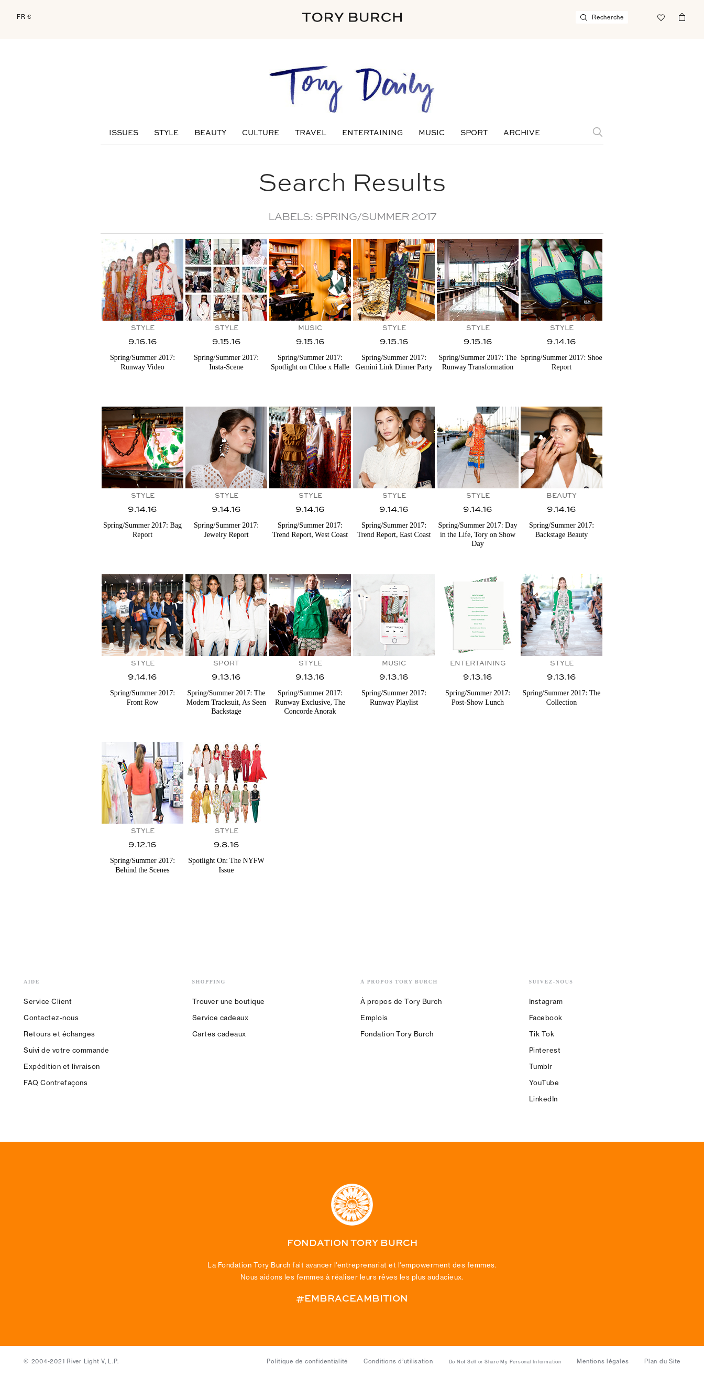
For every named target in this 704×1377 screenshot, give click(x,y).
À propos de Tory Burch (401, 1001)
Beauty (210, 133)
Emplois (374, 1017)
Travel (310, 133)
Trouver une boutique (228, 1001)
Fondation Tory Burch (396, 1034)
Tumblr (541, 1066)
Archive (521, 133)
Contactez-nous (51, 1017)
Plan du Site (662, 1361)
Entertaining (372, 133)
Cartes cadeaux (219, 1034)
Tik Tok (542, 1034)
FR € (24, 16)
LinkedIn (543, 1099)
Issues (123, 133)
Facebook (546, 1017)
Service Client (48, 1001)
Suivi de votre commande (66, 1050)
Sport (474, 133)
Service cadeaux (220, 1017)
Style (166, 133)
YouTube (544, 1082)
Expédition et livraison (62, 1066)
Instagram (546, 1001)
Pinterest (545, 1050)
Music (432, 133)
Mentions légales (603, 1361)
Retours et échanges (59, 1034)
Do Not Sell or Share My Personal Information (505, 1361)
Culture (260, 133)
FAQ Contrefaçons (55, 1082)
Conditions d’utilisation (398, 1361)
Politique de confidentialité (307, 1361)
